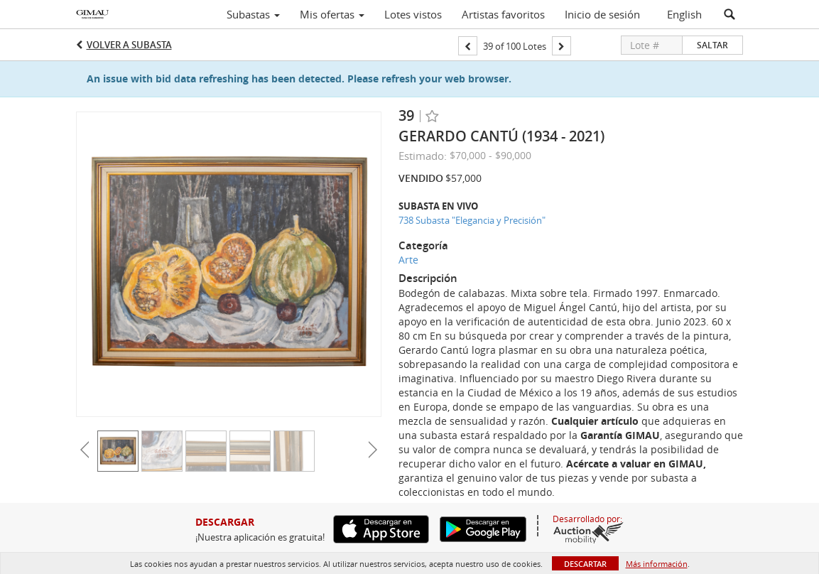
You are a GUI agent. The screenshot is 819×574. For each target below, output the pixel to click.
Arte (408, 259)
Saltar (712, 45)
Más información (657, 563)
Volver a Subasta (129, 44)
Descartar (585, 563)
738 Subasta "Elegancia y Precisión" (472, 220)
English (684, 14)
